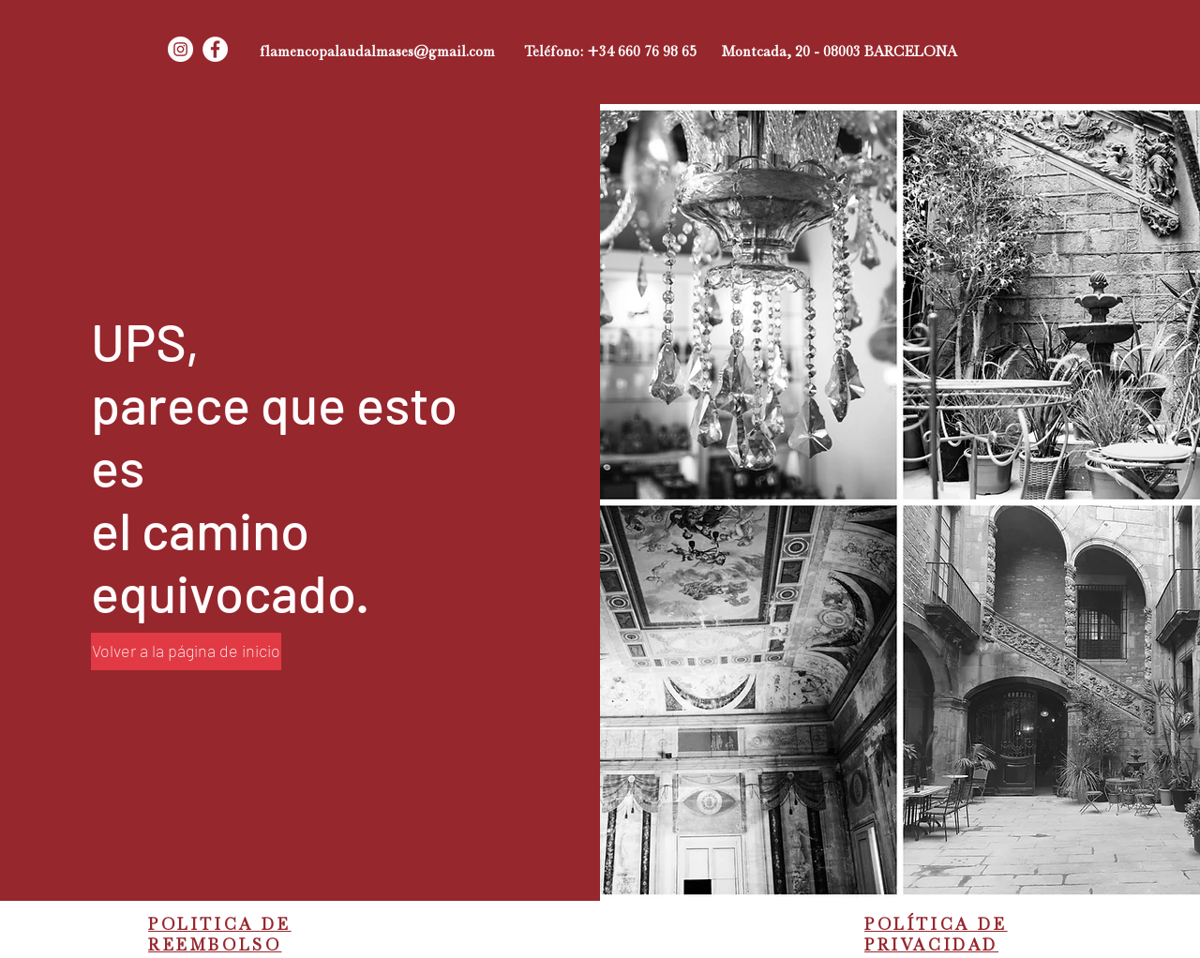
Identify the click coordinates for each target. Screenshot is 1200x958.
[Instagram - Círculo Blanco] (180, 49)
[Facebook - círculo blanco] (215, 49)
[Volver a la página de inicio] (186, 651)
